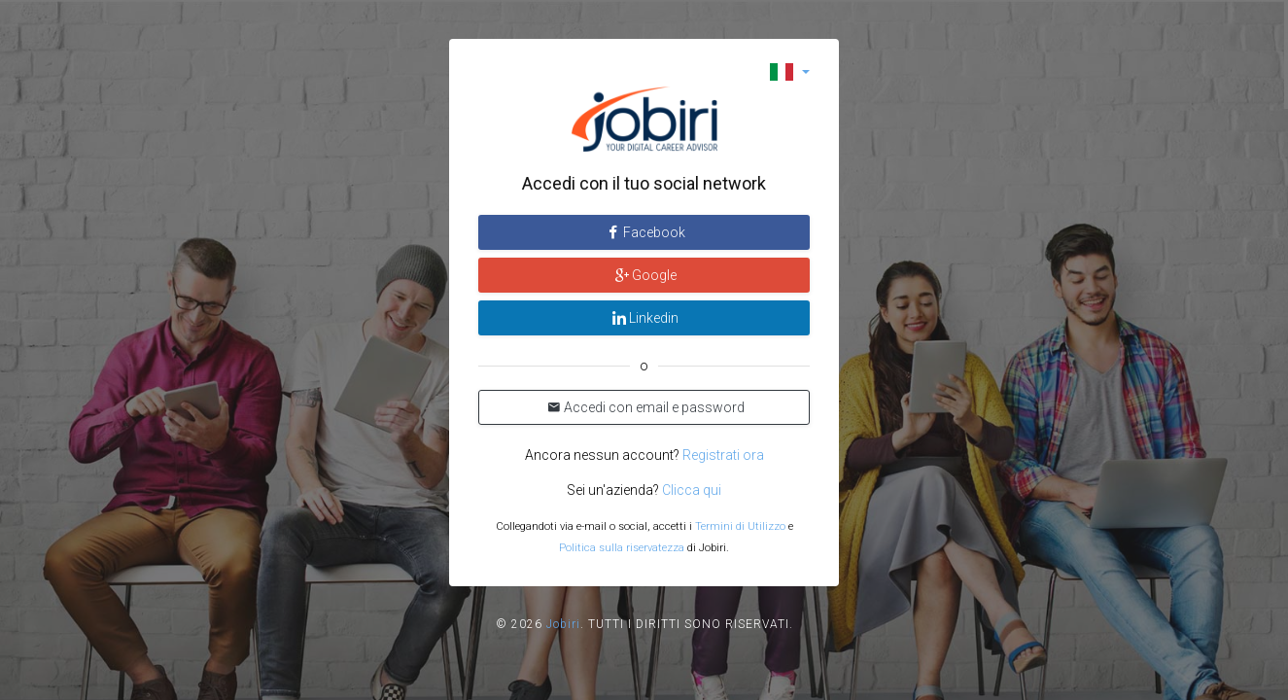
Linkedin (644, 318)
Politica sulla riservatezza (621, 548)
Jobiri (563, 624)
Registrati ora (723, 455)
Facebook (644, 232)
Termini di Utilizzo (740, 526)
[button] (790, 71)
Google (644, 275)
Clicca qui (691, 490)
